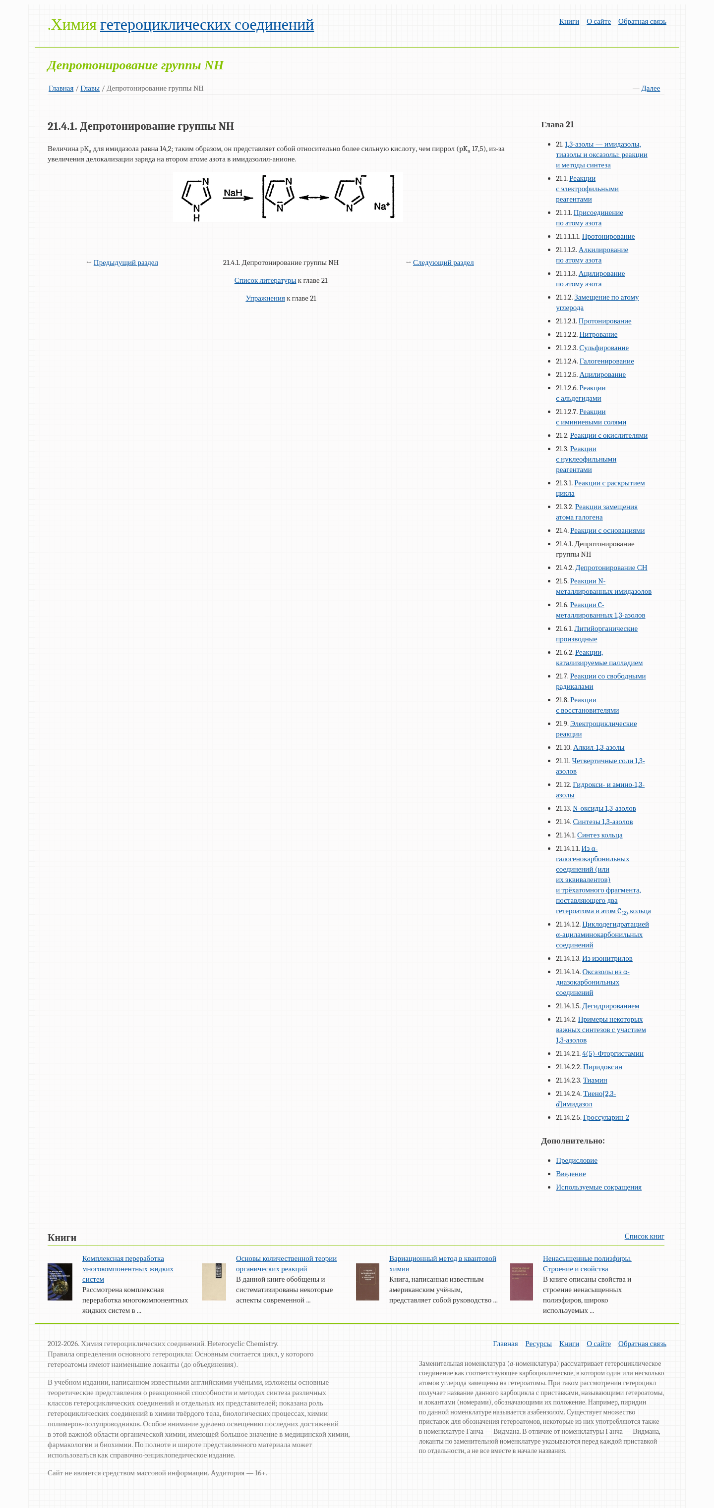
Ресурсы (539, 1343)
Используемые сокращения (599, 1187)
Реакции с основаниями (607, 530)
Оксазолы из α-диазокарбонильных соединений (593, 982)
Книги (569, 21)
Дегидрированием (610, 1005)
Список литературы (266, 280)
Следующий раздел (443, 262)
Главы (90, 88)
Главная (61, 88)
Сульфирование (604, 347)
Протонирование (608, 236)
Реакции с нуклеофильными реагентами (586, 459)
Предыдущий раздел (126, 262)
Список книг (644, 1236)
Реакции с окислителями (609, 435)
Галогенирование (607, 361)
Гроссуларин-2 (606, 1117)
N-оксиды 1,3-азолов (604, 808)
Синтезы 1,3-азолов (603, 821)
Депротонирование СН (611, 567)
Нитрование (599, 334)
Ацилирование (603, 374)
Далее (651, 88)
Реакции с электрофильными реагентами (587, 189)
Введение (571, 1173)
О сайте (599, 21)
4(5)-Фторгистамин (613, 1053)
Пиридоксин (602, 1066)
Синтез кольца (600, 835)
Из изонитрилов (607, 958)
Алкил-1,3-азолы (599, 747)
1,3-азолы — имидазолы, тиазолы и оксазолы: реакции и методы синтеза (602, 154)
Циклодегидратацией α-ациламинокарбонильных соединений (602, 934)
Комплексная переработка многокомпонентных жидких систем (128, 1269)
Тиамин (595, 1080)
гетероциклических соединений (207, 24)
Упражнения (265, 298)
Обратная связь (642, 21)
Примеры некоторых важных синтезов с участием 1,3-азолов (601, 1029)
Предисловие (576, 1160)
